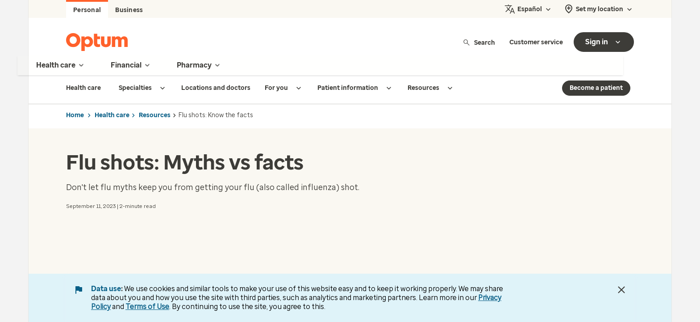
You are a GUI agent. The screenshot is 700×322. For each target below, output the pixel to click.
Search (478, 42)
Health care (112, 115)
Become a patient (596, 88)
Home (75, 115)
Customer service (536, 42)
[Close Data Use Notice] (621, 289)
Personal (87, 10)
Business (129, 10)
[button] (74, 231)
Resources (155, 115)
